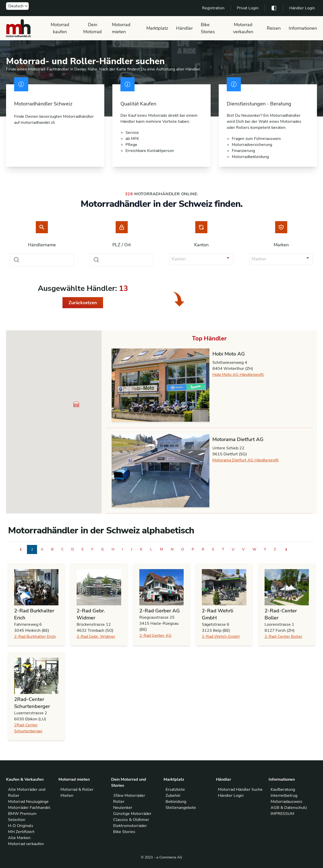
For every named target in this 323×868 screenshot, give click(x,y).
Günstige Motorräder (132, 813)
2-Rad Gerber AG (155, 635)
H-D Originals (20, 825)
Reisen (274, 28)
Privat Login (248, 8)
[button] (76, 404)
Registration (213, 8)
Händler (184, 28)
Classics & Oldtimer (131, 819)
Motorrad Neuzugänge (28, 801)
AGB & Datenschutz (289, 807)
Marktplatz (157, 28)
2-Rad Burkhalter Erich (35, 636)
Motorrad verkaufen (243, 28)
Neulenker (122, 807)
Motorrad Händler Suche (240, 789)
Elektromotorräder (130, 825)
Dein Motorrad (92, 28)
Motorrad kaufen (60, 28)
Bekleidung (176, 801)
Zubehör (173, 795)
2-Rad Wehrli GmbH (221, 636)
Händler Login (302, 8)
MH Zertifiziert (21, 832)
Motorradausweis (286, 801)
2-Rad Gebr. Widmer (96, 636)
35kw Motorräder (129, 795)
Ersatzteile (175, 789)
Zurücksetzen (83, 303)
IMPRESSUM (282, 813)
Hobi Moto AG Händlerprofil (238, 374)
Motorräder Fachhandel (29, 807)
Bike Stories (208, 28)
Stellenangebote (181, 807)
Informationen (303, 28)
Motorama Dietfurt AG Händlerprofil (245, 460)
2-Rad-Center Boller (283, 636)
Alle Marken (19, 838)
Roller (118, 801)
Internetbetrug (284, 795)
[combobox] (42, 260)
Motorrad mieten (121, 28)
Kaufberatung (283, 789)
